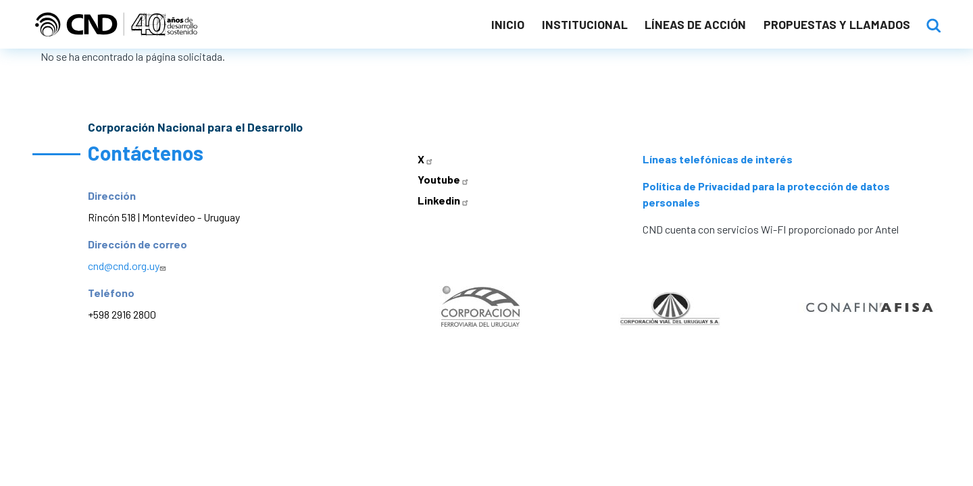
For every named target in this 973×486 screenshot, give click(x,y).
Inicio (507, 24)
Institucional (585, 24)
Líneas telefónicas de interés (718, 159)
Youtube (445, 179)
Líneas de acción (695, 24)
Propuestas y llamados (837, 24)
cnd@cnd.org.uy (128, 265)
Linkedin (445, 200)
